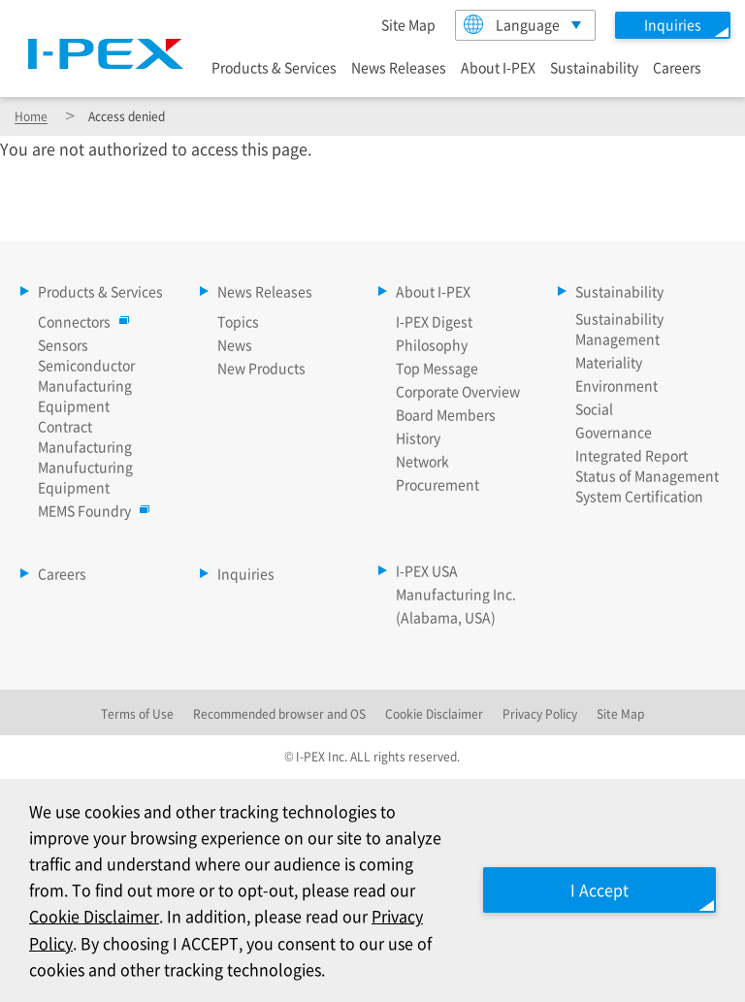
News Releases (398, 67)
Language (512, 24)
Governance (613, 431)
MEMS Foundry (89, 510)
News (234, 344)
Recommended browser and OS (279, 713)
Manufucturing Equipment (85, 477)
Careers (677, 67)
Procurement (437, 484)
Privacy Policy (539, 713)
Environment (616, 385)
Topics (238, 321)
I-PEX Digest (434, 321)
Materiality (608, 362)
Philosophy (432, 344)
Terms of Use (137, 713)
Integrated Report (631, 455)
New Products (261, 367)
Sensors (63, 344)
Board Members (446, 414)
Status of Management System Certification (647, 485)
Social (594, 408)
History (418, 437)
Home (31, 116)
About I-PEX (498, 67)
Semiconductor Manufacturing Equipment (86, 385)
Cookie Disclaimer (94, 915)
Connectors (79, 321)
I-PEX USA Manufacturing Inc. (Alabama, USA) (456, 594)
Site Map (408, 24)
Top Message (437, 367)
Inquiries (246, 573)
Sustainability (594, 67)
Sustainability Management (619, 328)
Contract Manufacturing (85, 436)
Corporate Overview (458, 391)
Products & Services (274, 67)
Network (422, 460)
